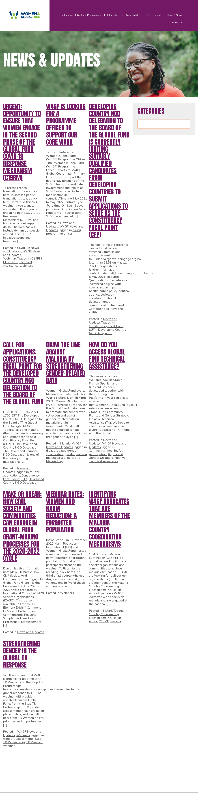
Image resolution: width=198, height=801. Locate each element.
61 (66, 783)
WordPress (71, 796)
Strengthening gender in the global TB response (21, 654)
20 (119, 755)
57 (124, 774)
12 (65, 755)
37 (111, 764)
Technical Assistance (17, 264)
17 (99, 755)
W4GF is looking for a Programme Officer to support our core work (66, 124)
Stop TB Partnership (22, 740)
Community (97, 451)
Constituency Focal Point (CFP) (21, 477)
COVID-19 (10, 262)
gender (70, 454)
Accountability (133, 15)
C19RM (36, 258)
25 (29, 764)
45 (43, 774)
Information (113, 15)
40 (9, 774)
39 (124, 764)
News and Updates (30, 632)
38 (117, 764)
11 (58, 755)
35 (97, 764)
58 (46, 783)
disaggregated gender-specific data (62, 452)
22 (9, 764)
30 (63, 764)
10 (51, 755)
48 (63, 774)
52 (90, 774)
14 (78, 755)
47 (56, 774)
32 (77, 764)
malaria (115, 621)
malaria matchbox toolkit (66, 456)
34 (90, 764)
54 (104, 774)
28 (49, 764)
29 (56, 764)
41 (15, 774)
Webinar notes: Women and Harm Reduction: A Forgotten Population (65, 512)
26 (36, 764)
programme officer (59, 234)
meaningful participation (106, 452)
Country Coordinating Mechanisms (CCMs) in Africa (105, 617)
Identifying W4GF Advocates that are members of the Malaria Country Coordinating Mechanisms (109, 519)
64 (87, 783)
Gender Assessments (18, 739)
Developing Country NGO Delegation (107, 331)
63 (80, 783)
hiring (77, 230)
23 (15, 764)
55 (111, 774)
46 (49, 774)
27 (43, 764)
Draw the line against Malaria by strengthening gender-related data (65, 362)
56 (117, 774)
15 (85, 755)
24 (22, 764)
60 (60, 783)
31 (70, 764)
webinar (9, 746)
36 (104, 764)
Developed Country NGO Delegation (23, 481)
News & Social (175, 15)
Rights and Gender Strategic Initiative (107, 456)
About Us (177, 22)
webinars (26, 266)
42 (22, 774)
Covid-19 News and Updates (21, 249)
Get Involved (154, 15)
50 (77, 774)
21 (126, 755)
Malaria (65, 443)
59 (53, 783)
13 (72, 755)
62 (73, 783)
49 (70, 774)
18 (106, 755)
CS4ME (104, 621)
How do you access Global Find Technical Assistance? (107, 355)
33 (83, 764)
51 (83, 774)
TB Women (34, 742)
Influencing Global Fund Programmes (81, 15)
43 (29, 774)
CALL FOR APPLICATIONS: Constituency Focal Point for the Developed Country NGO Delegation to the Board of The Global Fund (23, 373)
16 (92, 755)
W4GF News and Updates (63, 445)
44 (36, 774)
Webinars (10, 258)
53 (97, 774)
